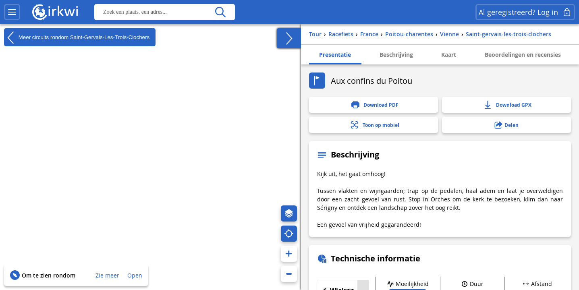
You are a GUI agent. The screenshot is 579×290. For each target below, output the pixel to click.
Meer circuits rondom (76, 37)
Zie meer (107, 275)
